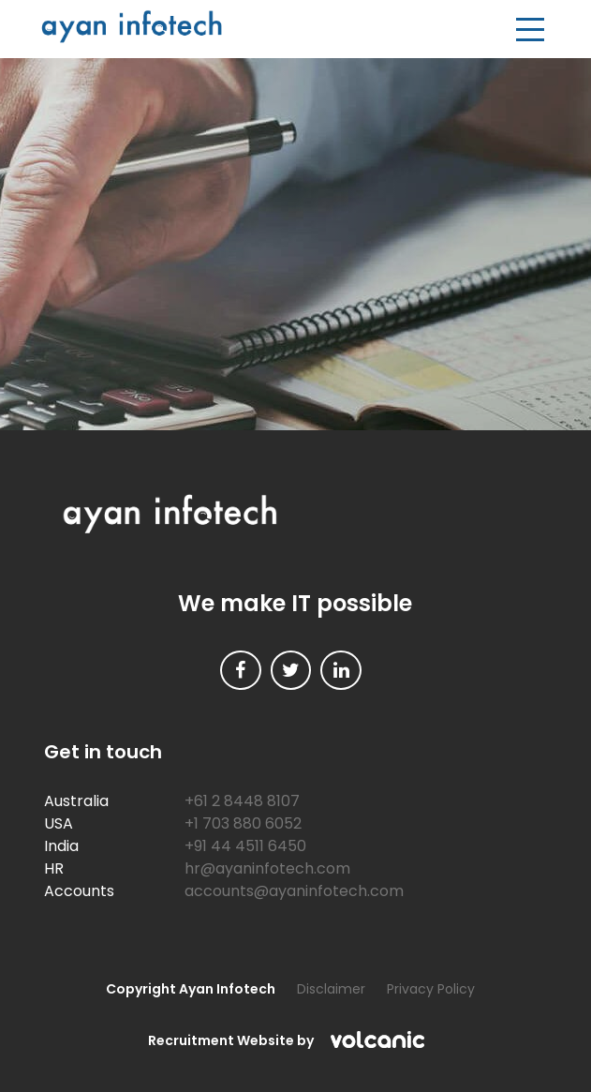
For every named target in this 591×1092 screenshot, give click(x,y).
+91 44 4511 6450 (245, 846)
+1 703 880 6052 (243, 823)
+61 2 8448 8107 (242, 801)
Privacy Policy (431, 989)
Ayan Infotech (131, 27)
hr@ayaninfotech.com (267, 868)
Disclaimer (331, 989)
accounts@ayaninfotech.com (294, 891)
